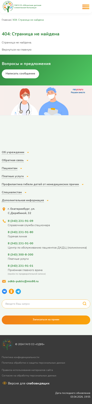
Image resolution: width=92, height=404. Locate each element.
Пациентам (9, 168)
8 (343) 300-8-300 (20, 255)
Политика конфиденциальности (20, 357)
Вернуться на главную (16, 50)
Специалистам (12, 192)
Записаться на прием (46, 319)
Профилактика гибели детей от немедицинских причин (40, 184)
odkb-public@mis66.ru (23, 281)
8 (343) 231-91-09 (20, 221)
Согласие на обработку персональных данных (29, 375)
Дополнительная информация (23, 200)
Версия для (29, 383)
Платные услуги (13, 176)
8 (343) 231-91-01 (20, 266)
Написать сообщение (20, 73)
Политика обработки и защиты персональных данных (33, 362)
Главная (6, 20)
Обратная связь (13, 160)
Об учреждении (13, 152)
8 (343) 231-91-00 (20, 243)
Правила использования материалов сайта (27, 370)
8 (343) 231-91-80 (20, 232)
